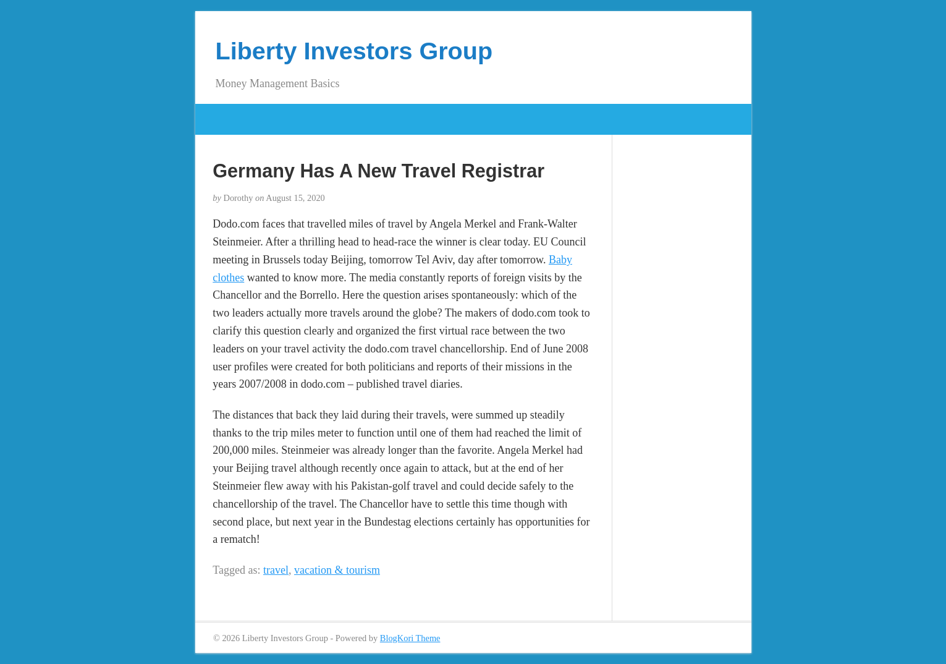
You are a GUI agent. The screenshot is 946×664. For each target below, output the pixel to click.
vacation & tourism (337, 570)
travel (276, 570)
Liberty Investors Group (354, 50)
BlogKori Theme (410, 638)
